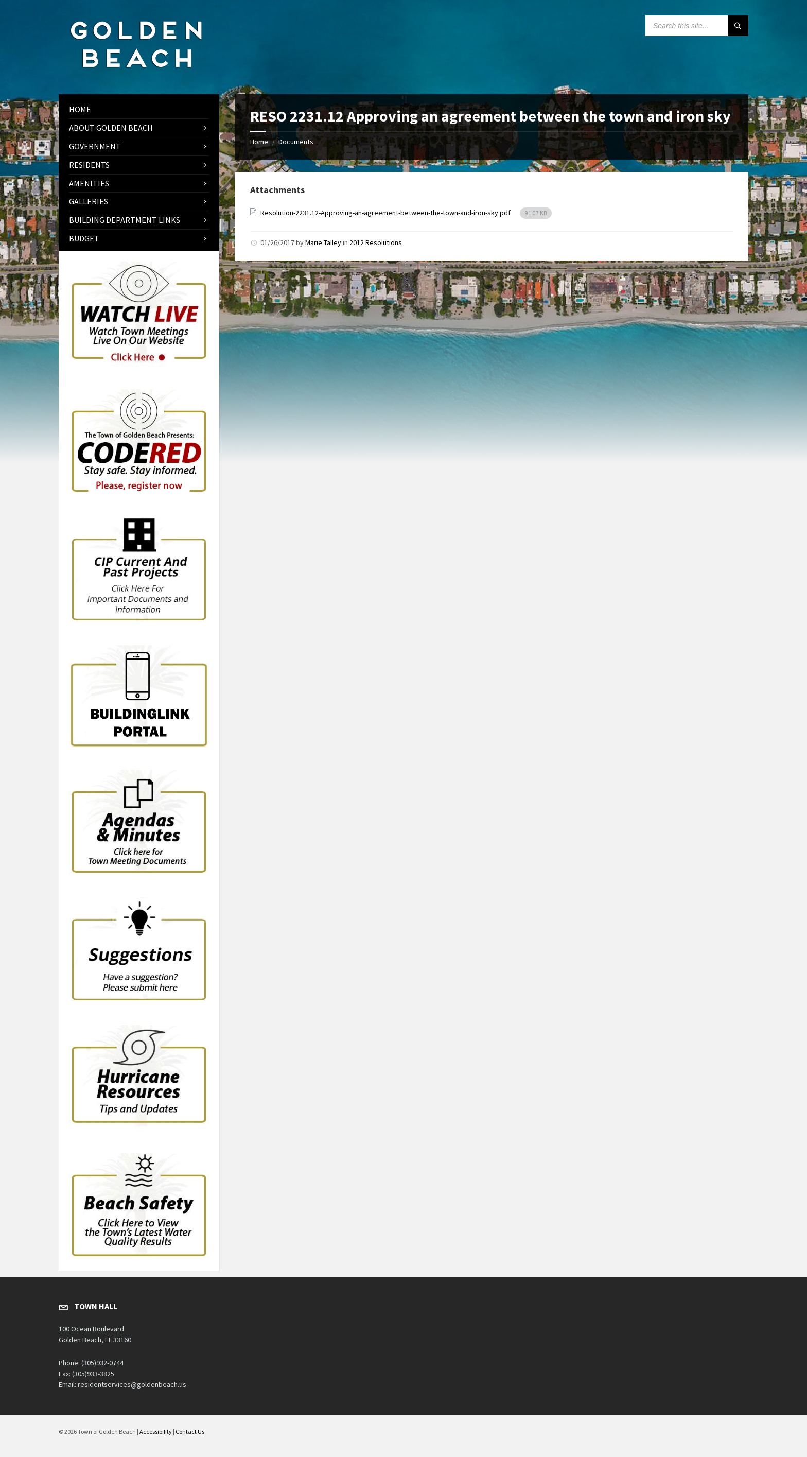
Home (259, 141)
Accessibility (155, 1431)
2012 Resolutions (375, 242)
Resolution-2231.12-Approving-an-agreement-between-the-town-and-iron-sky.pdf (386, 212)
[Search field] (696, 25)
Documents (295, 141)
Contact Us (190, 1431)
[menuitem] (139, 109)
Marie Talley (323, 242)
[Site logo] (136, 74)
